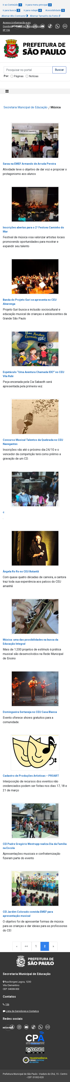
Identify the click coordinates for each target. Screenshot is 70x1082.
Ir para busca (11, 10)
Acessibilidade (55, 10)
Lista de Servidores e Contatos (22, 1011)
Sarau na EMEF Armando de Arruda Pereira (29, 163)
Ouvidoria (8, 26)
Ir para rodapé (33, 10)
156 (7, 1004)
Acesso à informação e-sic (17, 22)
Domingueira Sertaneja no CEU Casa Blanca (30, 711)
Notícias (33, 76)
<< (26, 946)
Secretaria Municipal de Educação (25, 107)
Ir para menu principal (39, 4)
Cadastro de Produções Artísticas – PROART (31, 775)
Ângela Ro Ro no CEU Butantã (21, 571)
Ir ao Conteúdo (12, 4)
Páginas (19, 76)
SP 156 (6, 30)
